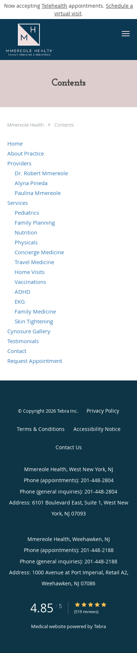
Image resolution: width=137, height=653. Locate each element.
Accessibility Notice (97, 428)
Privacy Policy (103, 410)
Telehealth (54, 5)
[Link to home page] (56, 39)
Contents (64, 124)
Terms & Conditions (41, 428)
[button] (126, 33)
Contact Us (69, 447)
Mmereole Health (26, 124)
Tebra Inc (67, 411)
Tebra (100, 626)
